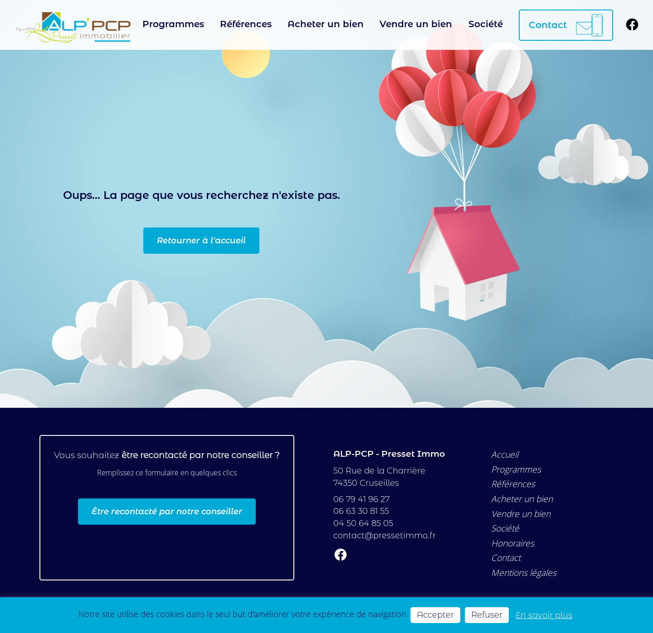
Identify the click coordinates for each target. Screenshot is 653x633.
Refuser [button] (486, 614)
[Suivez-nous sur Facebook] (632, 25)
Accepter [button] (435, 614)
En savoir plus (544, 615)
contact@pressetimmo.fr (384, 535)
